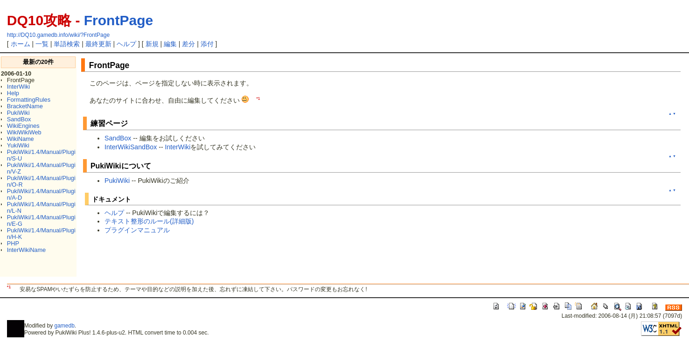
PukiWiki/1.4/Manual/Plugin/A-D (41, 194)
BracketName (25, 106)
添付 (207, 44)
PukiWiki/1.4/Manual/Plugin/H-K (41, 233)
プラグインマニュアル (137, 230)
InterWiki (18, 86)
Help (13, 93)
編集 (170, 44)
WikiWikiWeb (24, 132)
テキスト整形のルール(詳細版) (149, 221)
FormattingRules (28, 99)
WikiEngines (23, 125)
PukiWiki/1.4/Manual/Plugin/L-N (41, 207)
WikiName (20, 138)
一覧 (42, 44)
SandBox (19, 119)
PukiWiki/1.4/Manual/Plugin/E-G (41, 220)
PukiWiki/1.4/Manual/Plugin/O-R (41, 181)
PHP (13, 243)
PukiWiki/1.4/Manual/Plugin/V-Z (41, 168)
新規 (152, 44)
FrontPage (118, 20)
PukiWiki (18, 112)
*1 (258, 98)
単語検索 (67, 44)
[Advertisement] (199, 261)
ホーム (20, 44)
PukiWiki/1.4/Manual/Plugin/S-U (41, 155)
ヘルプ (126, 44)
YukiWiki (18, 145)
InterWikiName (26, 249)
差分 (188, 44)
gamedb (64, 325)
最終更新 (98, 44)
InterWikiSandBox (130, 147)
